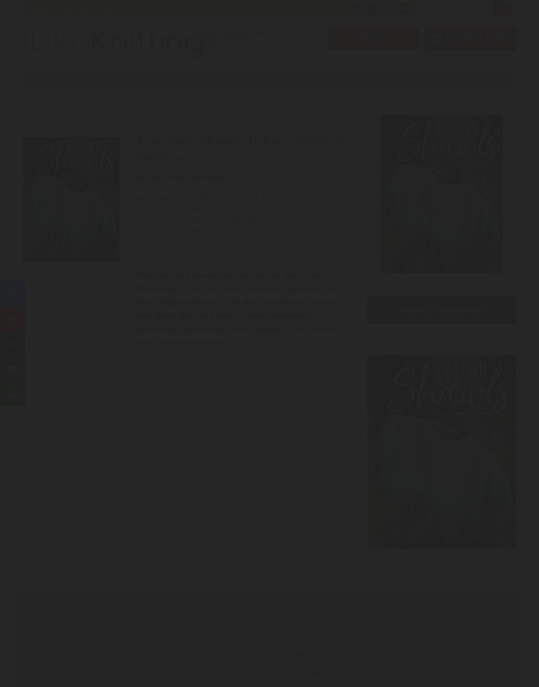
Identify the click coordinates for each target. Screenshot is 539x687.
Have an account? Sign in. (269, 481)
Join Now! (270, 391)
